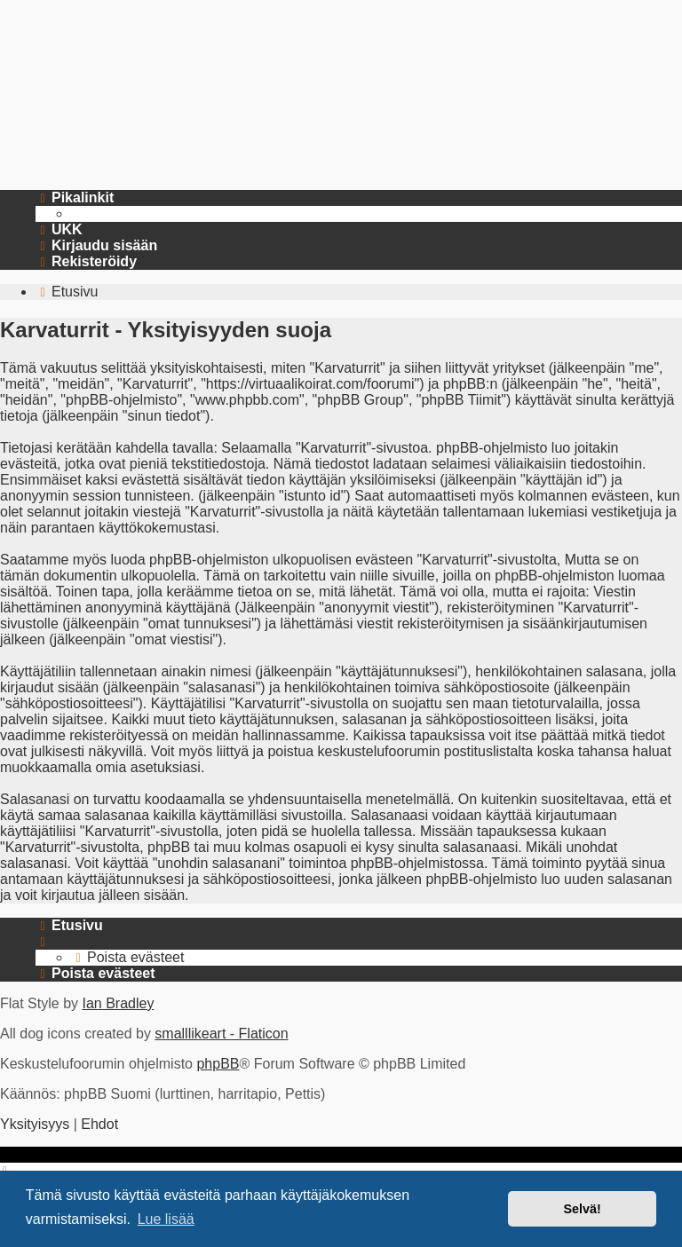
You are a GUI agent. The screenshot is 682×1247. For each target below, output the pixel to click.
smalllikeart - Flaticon (221, 1033)
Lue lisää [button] (166, 1219)
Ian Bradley (118, 1003)
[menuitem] (59, 230)
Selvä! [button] (581, 1209)
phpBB (217, 1063)
